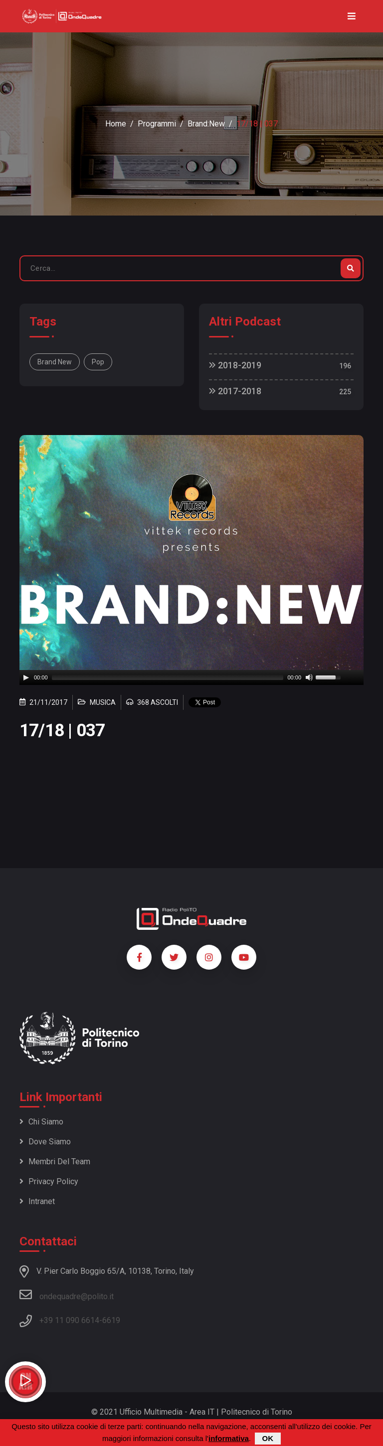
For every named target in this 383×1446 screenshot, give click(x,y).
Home (115, 123)
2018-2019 (235, 365)
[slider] (168, 677)
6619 (111, 1320)
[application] (191, 677)
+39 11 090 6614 (69, 1320)
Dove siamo (45, 1141)
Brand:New (206, 123)
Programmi (157, 123)
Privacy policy (48, 1181)
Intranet (37, 1201)
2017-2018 (235, 391)
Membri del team (54, 1161)
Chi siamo (41, 1121)
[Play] (26, 677)
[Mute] (309, 677)
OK (268, 1438)
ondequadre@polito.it (66, 1294)
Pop (98, 362)
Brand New (54, 362)
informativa (228, 1438)
